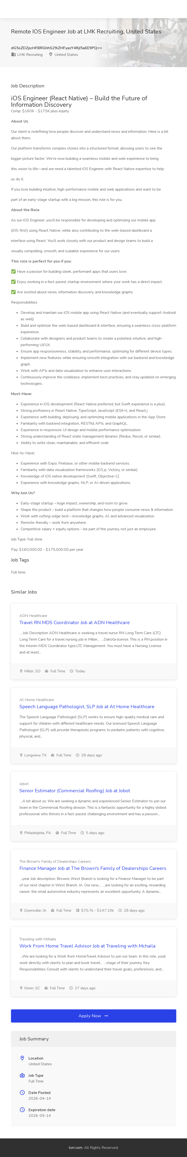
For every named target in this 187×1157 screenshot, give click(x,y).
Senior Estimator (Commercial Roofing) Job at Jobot (74, 790)
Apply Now (94, 1016)
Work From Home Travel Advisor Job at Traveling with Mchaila (87, 946)
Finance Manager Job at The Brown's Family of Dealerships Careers (92, 868)
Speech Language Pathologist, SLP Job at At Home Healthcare (86, 706)
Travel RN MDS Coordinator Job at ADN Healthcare (74, 622)
